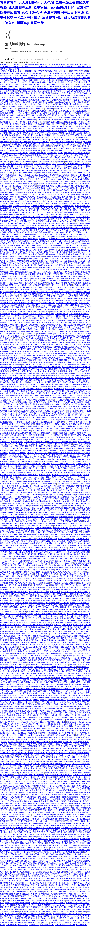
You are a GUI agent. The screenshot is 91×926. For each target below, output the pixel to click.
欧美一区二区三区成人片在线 (49, 532)
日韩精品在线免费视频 (11, 678)
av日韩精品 (31, 267)
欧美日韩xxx (43, 239)
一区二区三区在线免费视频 (22, 552)
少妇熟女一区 (24, 914)
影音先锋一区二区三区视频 (25, 916)
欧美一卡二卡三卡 (81, 86)
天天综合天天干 (82, 214)
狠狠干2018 (37, 281)
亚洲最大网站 (62, 578)
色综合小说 (82, 709)
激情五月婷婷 (69, 115)
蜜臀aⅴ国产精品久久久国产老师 (21, 854)
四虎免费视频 (68, 830)
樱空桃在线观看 (22, 382)
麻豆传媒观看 (43, 596)
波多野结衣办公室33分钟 (31, 501)
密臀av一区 (61, 556)
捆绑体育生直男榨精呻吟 (12, 764)
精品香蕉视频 (77, 492)
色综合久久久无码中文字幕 (18, 71)
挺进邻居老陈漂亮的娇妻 (26, 184)
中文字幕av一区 (27, 345)
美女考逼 (61, 84)
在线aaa (20, 115)
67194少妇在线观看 (72, 305)
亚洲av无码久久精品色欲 (65, 490)
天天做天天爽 (75, 759)
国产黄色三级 (67, 263)
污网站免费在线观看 (18, 439)
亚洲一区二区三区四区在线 (53, 259)
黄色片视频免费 (20, 556)
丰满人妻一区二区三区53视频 (21, 281)
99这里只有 (49, 411)
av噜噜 (13, 331)
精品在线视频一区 (58, 748)
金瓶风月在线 (41, 111)
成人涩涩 (59, 98)
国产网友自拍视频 (49, 484)
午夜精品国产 (5, 386)
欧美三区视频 (66, 148)
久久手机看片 (22, 276)
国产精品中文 (78, 508)
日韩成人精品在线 (77, 576)
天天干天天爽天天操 (28, 539)
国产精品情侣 (10, 748)
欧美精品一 (56, 704)
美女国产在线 (56, 197)
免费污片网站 (8, 775)
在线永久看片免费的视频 (68, 784)
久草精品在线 (8, 371)
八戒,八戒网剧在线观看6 (24, 492)
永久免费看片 (65, 230)
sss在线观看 (49, 870)
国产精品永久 (71, 294)
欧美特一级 (46, 219)
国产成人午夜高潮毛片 (54, 318)
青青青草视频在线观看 (82, 563)
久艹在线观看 (47, 446)
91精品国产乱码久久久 (11, 605)
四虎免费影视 (10, 428)
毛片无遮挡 (61, 872)
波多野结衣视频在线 (37, 706)
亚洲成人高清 (24, 600)
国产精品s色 (61, 618)
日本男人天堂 (28, 550)
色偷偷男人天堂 (21, 450)
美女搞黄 (87, 300)
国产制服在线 (63, 338)
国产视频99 (55, 874)
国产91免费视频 (45, 398)
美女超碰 (14, 572)
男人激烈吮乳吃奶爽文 (74, 91)
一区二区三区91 (53, 589)
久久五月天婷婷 (79, 323)
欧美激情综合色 (37, 673)
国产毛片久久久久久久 (42, 455)
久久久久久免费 (53, 662)
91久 (2, 395)
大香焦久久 (21, 664)
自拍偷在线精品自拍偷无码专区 (20, 720)
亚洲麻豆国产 (37, 263)
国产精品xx (73, 709)
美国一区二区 (6, 596)
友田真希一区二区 (78, 254)
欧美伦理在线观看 (73, 135)
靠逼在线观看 (44, 636)
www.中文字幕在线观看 (80, 157)
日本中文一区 (47, 435)
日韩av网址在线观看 (14, 236)
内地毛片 (82, 834)
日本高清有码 (79, 395)
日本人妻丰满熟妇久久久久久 (50, 155)
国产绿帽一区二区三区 (42, 770)
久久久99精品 (81, 188)
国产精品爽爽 (40, 492)
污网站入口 (72, 128)
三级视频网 (40, 731)
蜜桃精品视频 (62, 523)
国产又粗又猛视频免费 (61, 607)
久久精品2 (75, 638)
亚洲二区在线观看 (11, 647)
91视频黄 (78, 684)
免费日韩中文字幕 (33, 179)
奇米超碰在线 (59, 331)
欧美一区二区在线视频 (48, 565)
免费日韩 (60, 161)
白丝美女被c (21, 715)
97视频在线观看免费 (77, 499)
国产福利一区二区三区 (53, 166)
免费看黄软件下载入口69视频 (22, 161)
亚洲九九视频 (76, 519)
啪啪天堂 (6, 514)
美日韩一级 (17, 364)
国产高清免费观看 (71, 825)
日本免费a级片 (60, 342)
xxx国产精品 (21, 170)
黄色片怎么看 (73, 219)
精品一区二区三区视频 (40, 795)
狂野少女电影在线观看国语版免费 (38, 95)
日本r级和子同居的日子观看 (43, 351)
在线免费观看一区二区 (48, 473)
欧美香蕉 (29, 137)
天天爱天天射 (61, 905)
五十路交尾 (52, 334)
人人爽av (16, 300)
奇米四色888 (63, 600)
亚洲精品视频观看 (13, 806)
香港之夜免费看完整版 (70, 797)
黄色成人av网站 (44, 225)
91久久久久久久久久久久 (42, 371)
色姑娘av (79, 872)
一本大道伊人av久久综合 (67, 442)
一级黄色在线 (16, 400)
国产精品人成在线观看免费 (10, 303)
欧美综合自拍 (44, 148)
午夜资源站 (71, 711)
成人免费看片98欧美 (75, 398)
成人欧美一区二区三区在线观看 (13, 470)
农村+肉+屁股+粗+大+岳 (55, 221)
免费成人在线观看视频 (14, 684)
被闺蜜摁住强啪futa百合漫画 (13, 259)
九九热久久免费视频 (36, 168)
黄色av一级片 (85, 411)
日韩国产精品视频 (26, 808)
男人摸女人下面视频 (73, 404)
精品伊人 (22, 389)
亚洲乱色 (73, 210)
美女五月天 (26, 364)
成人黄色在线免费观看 (62, 117)
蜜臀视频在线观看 (55, 495)
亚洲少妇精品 (64, 715)
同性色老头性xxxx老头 (55, 380)
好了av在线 (24, 629)
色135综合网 (13, 84)
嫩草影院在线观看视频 (58, 362)
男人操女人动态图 (34, 748)
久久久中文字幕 (16, 534)
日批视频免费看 (9, 532)
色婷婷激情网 (70, 120)
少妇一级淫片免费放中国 (19, 446)
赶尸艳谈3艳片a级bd (29, 336)
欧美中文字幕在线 (58, 195)
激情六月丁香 (8, 338)
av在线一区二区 (50, 892)
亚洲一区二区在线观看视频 (44, 93)
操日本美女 (53, 898)
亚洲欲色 (64, 832)
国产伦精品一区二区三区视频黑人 (20, 349)
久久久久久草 (55, 634)
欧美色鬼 (48, 914)
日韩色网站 (83, 259)
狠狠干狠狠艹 (28, 395)
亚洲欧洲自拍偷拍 (11, 627)
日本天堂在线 (20, 521)
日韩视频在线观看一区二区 (23, 554)
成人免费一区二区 (39, 682)
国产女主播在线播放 (63, 428)
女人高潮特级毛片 (19, 841)
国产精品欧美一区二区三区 (22, 576)
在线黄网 (39, 598)
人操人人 (40, 382)
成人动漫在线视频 (66, 534)
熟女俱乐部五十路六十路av (35, 686)
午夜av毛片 (40, 256)
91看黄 (30, 614)
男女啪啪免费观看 (44, 704)
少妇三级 (69, 75)
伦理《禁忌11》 (39, 250)
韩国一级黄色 (42, 334)
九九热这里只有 (32, 131)
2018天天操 (57, 830)
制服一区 (9, 356)
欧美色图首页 (35, 572)
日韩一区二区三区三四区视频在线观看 (43, 71)
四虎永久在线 (52, 111)
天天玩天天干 (83, 667)
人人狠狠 (60, 806)
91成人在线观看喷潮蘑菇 (36, 285)
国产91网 (60, 278)
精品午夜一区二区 (26, 607)
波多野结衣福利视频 (83, 406)
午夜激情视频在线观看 (54, 693)
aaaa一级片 (58, 506)
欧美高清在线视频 (52, 775)
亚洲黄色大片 (27, 775)
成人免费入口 (21, 611)
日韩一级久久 (8, 629)
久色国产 (83, 219)
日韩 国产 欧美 (6, 230)
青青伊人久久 (82, 479)
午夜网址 (17, 338)
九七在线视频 (21, 384)
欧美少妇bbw (55, 142)
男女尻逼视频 (34, 369)
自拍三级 (3, 413)
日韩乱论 (84, 678)
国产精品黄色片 (16, 102)
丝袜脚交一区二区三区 (60, 210)
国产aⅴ (58, 570)
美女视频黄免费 (63, 281)
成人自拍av (25, 722)
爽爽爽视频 (49, 168)
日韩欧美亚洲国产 (78, 230)
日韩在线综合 (22, 270)
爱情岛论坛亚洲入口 (10, 296)
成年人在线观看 (46, 157)
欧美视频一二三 (14, 342)
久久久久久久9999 (79, 503)
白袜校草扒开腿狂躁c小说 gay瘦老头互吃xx (65, 512)
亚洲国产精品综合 (52, 230)
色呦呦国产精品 (72, 541)
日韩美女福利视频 (58, 640)
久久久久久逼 (56, 201)
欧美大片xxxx (12, 528)
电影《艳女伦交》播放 (16, 95)
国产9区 (45, 254)
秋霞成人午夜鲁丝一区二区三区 (63, 464)
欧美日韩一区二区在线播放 (39, 620)
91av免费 (52, 254)
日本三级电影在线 (82, 859)
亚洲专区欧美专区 (68, 647)
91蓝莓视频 (47, 543)
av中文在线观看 (32, 386)
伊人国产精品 (66, 678)
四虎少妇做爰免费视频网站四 (73, 486)
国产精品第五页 (79, 484)
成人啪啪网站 (24, 109)
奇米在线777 (67, 307)
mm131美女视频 (81, 245)
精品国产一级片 (30, 115)
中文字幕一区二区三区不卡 (21, 486)
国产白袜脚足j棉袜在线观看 (61, 508)
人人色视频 (48, 265)
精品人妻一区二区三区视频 (42, 212)
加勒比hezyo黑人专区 (56, 305)
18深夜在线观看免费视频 (56, 550)
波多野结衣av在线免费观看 (68, 296)
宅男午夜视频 (71, 320)
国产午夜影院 (35, 219)
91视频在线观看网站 (46, 561)
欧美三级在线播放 (56, 448)
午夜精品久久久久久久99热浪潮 (69, 78)
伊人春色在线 (42, 307)
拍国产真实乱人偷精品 (8, 845)
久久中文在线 (39, 834)
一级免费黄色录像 (29, 208)
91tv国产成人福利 (68, 733)
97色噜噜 (31, 598)
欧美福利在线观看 (29, 126)
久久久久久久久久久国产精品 (16, 318)
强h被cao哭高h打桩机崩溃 (47, 887)
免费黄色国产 (65, 190)
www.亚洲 (40, 792)
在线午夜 (55, 479)
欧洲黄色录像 (32, 415)
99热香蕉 (65, 737)
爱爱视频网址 (75, 270)
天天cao (34, 887)
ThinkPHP (8, 59)
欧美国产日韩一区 (37, 109)
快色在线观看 (42, 779)
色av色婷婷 (22, 845)
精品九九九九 (64, 71)
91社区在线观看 (41, 86)
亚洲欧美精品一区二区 (71, 488)
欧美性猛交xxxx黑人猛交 (69, 80)
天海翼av (6, 201)
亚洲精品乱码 (24, 889)
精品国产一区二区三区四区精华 (46, 854)
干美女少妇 (48, 616)
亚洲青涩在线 (48, 252)
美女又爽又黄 (86, 334)
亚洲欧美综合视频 (54, 669)
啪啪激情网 (56, 678)
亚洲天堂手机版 (50, 726)
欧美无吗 (49, 682)
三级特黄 (80, 402)
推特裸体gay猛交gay (38, 722)
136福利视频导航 (54, 420)
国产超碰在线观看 (47, 777)
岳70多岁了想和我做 (8, 334)
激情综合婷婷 (82, 137)
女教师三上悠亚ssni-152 (43, 607)
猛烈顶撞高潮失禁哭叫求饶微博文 (55, 106)
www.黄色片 (45, 803)
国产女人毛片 (67, 133)
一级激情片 (29, 790)
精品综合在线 (13, 836)
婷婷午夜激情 (27, 667)
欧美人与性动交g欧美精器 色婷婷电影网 (65, 896)
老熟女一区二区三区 (62, 109)
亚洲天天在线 (51, 556)
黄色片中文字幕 (70, 318)
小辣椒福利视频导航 (8, 192)
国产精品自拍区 (69, 217)
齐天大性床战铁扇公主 (11, 345)
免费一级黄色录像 (75, 208)
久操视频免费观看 (20, 475)
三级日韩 (74, 466)
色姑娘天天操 (40, 724)
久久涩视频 (24, 649)
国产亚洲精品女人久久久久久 (42, 206)
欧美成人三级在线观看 (42, 808)
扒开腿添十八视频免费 (73, 124)
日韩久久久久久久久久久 (46, 208)
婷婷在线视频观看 (7, 583)
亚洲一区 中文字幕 (56, 347)
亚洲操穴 (34, 532)
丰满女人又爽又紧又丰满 (78, 106)
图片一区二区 (49, 631)
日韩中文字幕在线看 (19, 239)
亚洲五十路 (46, 464)
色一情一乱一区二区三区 (27, 98)
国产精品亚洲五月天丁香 (74, 453)
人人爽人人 (13, 159)
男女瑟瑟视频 (15, 245)
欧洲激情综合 (8, 292)
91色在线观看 (81, 477)
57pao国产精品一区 (28, 323)
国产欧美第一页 (79, 898)
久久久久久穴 (79, 470)
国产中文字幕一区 (43, 201)
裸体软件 (87, 345)
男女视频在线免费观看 (72, 660)
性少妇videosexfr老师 (14, 545)
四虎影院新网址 (73, 411)
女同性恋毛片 (77, 73)
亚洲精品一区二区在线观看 (55, 135)
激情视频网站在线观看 (36, 318)
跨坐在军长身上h (65, 775)
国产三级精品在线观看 (82, 133)
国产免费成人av (76, 536)
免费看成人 (74, 603)
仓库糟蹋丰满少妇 (83, 455)
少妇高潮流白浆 (79, 922)
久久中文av (37, 720)
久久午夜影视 (12, 89)
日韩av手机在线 (75, 781)
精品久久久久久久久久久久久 (34, 353)
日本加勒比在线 (12, 477)
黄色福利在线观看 (34, 464)
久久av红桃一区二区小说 (63, 554)
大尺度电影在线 (45, 113)
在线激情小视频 (15, 744)
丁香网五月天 (42, 470)
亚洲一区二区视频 (26, 847)
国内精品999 (43, 415)
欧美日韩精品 (41, 417)
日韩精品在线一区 (57, 803)
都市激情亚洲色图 (58, 770)
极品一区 (3, 722)
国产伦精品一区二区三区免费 (53, 124)
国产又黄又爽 (76, 587)
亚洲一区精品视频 (78, 102)
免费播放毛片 (25, 570)
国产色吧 (3, 131)
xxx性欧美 (44, 856)
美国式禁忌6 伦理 (81, 713)
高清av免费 (27, 543)
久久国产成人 (44, 634)
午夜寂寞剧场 (81, 221)
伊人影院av (29, 834)
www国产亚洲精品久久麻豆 (23, 133)
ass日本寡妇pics (19, 422)
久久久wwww (52, 126)
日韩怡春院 (40, 556)
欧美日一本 (86, 276)
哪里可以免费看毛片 (8, 384)
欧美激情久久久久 (47, 545)
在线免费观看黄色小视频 (36, 122)
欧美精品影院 (10, 120)
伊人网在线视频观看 (29, 797)
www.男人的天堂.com (78, 349)
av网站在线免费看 (29, 186)
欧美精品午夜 (72, 316)
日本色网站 (57, 364)
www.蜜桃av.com (83, 128)
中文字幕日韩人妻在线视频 (81, 808)
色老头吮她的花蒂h (38, 278)
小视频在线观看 (31, 225)
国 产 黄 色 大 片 (75, 664)
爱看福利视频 (8, 640)
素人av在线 (71, 735)
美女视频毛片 (22, 82)
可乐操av (65, 309)
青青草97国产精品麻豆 (60, 475)
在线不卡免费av (59, 720)
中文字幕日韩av (75, 894)
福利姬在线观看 (64, 497)
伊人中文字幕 (76, 150)
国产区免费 (72, 479)
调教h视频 (63, 854)
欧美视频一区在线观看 (23, 784)
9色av (54, 164)
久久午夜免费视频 (51, 261)
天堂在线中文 (67, 155)
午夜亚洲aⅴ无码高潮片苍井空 (72, 457)
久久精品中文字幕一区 (21, 206)
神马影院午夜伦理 (83, 217)
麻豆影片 (9, 852)
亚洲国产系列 (66, 73)
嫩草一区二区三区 (37, 75)
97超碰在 (63, 283)
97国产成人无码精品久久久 (63, 159)
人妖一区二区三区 (20, 367)
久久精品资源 (32, 669)
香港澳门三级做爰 (18, 420)
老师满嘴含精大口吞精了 (57, 700)
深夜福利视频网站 (63, 270)
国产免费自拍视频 (13, 431)
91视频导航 (84, 669)
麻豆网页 (16, 508)
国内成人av (4, 150)
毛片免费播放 (60, 329)
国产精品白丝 (83, 197)
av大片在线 (33, 358)
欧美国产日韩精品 (38, 298)
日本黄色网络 (40, 662)
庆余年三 (47, 128)
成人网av (3, 71)
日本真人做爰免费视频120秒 (66, 93)
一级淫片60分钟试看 (76, 433)
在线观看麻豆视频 (21, 272)
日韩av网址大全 (83, 320)
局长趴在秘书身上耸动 (55, 356)
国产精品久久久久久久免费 (28, 197)
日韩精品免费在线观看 (62, 157)
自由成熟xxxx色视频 (73, 195)
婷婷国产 (68, 806)
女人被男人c (45, 179)
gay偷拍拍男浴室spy (65, 658)
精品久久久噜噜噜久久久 (49, 325)
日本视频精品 (43, 241)
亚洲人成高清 (22, 651)
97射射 (17, 629)
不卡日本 (58, 168)
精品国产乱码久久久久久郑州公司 (13, 415)
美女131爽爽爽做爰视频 (25, 424)
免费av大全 (9, 592)
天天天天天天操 (33, 214)
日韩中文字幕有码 (70, 358)
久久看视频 (27, 691)
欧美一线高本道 (76, 497)
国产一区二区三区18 (66, 713)
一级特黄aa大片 (22, 210)
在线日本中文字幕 (57, 620)
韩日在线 (26, 298)
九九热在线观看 (23, 411)
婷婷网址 (15, 810)
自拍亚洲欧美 (48, 525)
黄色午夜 (27, 823)
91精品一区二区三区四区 (33, 265)
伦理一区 (11, 219)
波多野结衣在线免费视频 (72, 267)
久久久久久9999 (17, 148)
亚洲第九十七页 (82, 232)
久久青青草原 (13, 896)
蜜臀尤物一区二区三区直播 (63, 543)
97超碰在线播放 (48, 150)
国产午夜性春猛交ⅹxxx (47, 675)
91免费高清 (16, 157)
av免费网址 (10, 530)
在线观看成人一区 (23, 219)
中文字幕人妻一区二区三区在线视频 (27, 547)
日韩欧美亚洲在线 (70, 113)
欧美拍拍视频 (50, 468)
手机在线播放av (54, 647)
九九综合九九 (57, 481)
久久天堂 (78, 347)
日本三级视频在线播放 (16, 305)
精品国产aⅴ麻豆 (35, 583)
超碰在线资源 (21, 634)
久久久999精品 (69, 406)
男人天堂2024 (44, 311)
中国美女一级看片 (38, 711)
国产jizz (47, 642)
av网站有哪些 (58, 212)
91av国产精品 (33, 622)
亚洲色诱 (70, 614)
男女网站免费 (40, 338)
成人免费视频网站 (80, 307)
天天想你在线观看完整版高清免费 (36, 832)
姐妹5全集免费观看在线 (20, 892)
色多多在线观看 (20, 662)
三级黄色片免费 (17, 221)
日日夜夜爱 (34, 508)
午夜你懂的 (17, 230)
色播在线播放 (11, 115)
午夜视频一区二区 (28, 195)
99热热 (79, 900)
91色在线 (36, 545)
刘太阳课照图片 (65, 431)
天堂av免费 (14, 168)
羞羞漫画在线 (55, 146)
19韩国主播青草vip (54, 724)
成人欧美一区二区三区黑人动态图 (74, 146)
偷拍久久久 (14, 525)
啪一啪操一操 (42, 292)
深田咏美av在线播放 (42, 424)
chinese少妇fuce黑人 (7, 139)
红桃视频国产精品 (78, 607)
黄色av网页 (47, 598)
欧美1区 (4, 742)
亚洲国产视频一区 (58, 91)
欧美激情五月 (57, 113)
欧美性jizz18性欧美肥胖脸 (19, 261)
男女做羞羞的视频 (42, 217)
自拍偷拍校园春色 (80, 409)
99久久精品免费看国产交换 (32, 128)
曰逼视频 (51, 375)
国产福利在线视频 (19, 561)
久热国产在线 (10, 611)
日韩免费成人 (57, 272)
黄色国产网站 (6, 552)
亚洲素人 (26, 881)
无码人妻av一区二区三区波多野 (38, 393)
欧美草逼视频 (52, 442)
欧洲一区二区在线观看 (24, 753)
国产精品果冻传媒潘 (58, 311)
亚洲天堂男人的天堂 (22, 340)
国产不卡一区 (51, 861)
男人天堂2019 (5, 442)
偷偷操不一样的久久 (36, 166)
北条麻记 (11, 223)
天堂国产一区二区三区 (32, 922)
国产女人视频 (53, 232)
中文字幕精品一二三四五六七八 (63, 245)
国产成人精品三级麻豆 (78, 111)
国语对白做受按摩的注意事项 (32, 274)
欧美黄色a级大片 (32, 422)
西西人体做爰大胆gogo (70, 801)
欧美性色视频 (60, 320)
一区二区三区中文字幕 (37, 490)
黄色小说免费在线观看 (33, 525)
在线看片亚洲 (76, 177)
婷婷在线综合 (55, 148)
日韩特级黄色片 (56, 217)
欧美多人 (68, 139)
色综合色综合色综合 (81, 298)
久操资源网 (47, 192)
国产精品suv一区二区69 (15, 225)
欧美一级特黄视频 (10, 567)
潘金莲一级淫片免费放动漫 (52, 327)
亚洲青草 (22, 731)
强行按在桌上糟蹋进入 (26, 563)
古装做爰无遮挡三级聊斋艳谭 (64, 265)
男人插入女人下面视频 (47, 144)
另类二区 (74, 175)
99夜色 (75, 413)
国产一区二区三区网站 (61, 192)
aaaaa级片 (76, 444)
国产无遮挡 (24, 810)
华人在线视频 (38, 784)
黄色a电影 (26, 102)
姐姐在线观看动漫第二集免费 (45, 161)
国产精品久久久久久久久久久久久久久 (36, 236)
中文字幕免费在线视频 (8, 155)
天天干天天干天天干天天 (80, 351)
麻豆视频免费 (55, 797)
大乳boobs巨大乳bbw (71, 327)
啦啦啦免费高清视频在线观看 (54, 761)
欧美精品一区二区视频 (17, 453)
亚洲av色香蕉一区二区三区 (63, 378)
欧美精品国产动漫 (13, 658)
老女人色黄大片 (16, 609)
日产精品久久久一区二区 (67, 717)
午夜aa (56, 256)
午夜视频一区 (57, 402)
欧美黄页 (31, 232)
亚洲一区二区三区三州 (79, 525)
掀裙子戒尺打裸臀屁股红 (71, 367)
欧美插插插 (4, 373)
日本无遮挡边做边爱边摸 (55, 459)
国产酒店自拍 (8, 188)
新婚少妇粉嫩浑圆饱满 (37, 153)
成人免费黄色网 (52, 753)
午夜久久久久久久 (53, 629)
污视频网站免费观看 (12, 803)
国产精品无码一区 (13, 254)
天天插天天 (11, 413)
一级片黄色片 (37, 585)
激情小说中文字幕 (58, 594)
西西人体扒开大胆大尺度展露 (79, 468)
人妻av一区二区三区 (67, 232)
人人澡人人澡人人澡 (15, 93)
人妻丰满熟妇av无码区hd (22, 689)
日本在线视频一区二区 (33, 259)
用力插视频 (67, 98)
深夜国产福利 (63, 750)
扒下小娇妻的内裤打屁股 (36, 170)
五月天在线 (27, 545)
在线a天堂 (85, 724)
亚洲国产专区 (44, 697)
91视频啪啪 (65, 177)
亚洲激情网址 (51, 731)
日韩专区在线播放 (72, 567)
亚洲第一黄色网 (35, 446)
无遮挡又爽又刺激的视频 (31, 863)
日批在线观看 (71, 722)
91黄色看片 (41, 126)
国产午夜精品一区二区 (54, 181)
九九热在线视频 (22, 241)
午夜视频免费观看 (15, 801)
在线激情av (4, 159)
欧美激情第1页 (76, 424)
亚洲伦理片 (14, 481)
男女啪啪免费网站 (69, 214)
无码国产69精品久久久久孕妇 (46, 605)
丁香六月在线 (25, 263)
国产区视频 (4, 589)
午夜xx (19, 175)
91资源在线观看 (78, 874)
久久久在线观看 (6, 554)
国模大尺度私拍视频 (43, 481)
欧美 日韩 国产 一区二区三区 (62, 907)
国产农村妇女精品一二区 (64, 819)
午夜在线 (16, 585)
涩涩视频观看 (16, 814)
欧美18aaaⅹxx (8, 406)
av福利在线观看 (75, 682)
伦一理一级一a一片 (42, 195)
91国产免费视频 (79, 693)
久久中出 (17, 406)
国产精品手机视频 (75, 437)
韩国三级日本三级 (26, 402)
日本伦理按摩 (86, 135)
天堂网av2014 (34, 82)
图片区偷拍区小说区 (36, 517)
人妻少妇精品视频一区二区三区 (33, 316)
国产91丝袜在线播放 (82, 179)
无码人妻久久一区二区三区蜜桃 (15, 311)
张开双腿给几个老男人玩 (17, 695)
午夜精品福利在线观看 (13, 126)
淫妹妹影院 (69, 161)
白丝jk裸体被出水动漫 (34, 252)
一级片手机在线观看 (32, 856)
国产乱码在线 (51, 581)
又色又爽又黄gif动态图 (31, 764)
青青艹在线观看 (50, 806)
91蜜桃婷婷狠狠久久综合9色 (60, 503)
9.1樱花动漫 (35, 819)
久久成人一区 (32, 311)
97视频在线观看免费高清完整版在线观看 (26, 850)
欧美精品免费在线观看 (70, 252)
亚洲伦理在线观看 (79, 98)
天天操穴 (9, 190)
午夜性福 (19, 203)
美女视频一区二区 (57, 757)
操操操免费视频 (43, 186)
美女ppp (78, 724)
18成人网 (25, 874)
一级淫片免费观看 (83, 720)
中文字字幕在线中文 (77, 104)
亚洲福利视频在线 (11, 914)
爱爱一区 (57, 737)
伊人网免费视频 (81, 514)
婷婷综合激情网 (36, 600)
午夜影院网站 (26, 484)
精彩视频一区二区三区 (69, 170)
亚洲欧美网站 (43, 336)
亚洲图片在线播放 (65, 753)
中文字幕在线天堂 (74, 89)
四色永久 (6, 439)
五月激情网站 (47, 572)
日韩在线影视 (44, 715)
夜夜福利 (26, 466)
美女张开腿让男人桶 (17, 124)
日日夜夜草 (73, 598)
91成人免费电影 (6, 78)
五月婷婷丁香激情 (37, 261)
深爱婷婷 (30, 453)
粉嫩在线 (26, 278)
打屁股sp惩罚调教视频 (36, 523)
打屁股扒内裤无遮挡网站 (30, 803)
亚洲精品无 (25, 508)
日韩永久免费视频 (33, 830)
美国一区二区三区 (75, 362)
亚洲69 (8, 157)
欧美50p (69, 609)
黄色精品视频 (55, 367)
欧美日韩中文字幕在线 (65, 289)
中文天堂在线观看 (73, 552)
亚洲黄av (48, 137)
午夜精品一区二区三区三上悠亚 (64, 137)
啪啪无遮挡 (61, 144)
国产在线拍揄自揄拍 (72, 611)
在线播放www (34, 925)
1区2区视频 (56, 371)
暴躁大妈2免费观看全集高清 (61, 916)
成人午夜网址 (50, 523)
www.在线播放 (25, 300)
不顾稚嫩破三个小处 (24, 812)
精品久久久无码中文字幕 (15, 252)
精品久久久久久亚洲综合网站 (60, 521)
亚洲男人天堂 (82, 201)
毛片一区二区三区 (24, 106)
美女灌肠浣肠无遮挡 (80, 139)
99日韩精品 (67, 481)
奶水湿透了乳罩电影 (63, 519)
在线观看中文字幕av (33, 124)
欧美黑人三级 (64, 111)
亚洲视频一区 (60, 552)
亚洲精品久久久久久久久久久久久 (62, 559)
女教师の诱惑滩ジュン (36, 181)
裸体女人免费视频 (73, 384)
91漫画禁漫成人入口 (48, 300)
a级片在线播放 (84, 371)
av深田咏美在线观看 (77, 248)
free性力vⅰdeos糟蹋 (49, 281)
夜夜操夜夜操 (85, 296)
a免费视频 (54, 248)
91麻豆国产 (67, 561)
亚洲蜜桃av (20, 830)
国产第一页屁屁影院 (71, 184)
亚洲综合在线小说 (60, 276)
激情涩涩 (56, 695)
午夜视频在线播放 (22, 506)
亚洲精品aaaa (5, 409)
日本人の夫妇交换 (47, 918)
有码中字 (77, 532)
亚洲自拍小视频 (21, 166)
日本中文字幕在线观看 (11, 484)
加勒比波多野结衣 (23, 616)
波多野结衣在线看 (54, 223)
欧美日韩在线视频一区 (40, 567)
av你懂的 (16, 263)
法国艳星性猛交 (20, 828)
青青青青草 (31, 439)
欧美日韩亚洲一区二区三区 (59, 239)
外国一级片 (12, 563)
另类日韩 (86, 281)
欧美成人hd (24, 678)
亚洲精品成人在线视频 (16, 131)
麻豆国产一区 (22, 517)
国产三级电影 (57, 786)
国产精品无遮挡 (58, 120)
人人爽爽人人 (45, 530)
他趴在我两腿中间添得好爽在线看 (54, 547)
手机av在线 (30, 86)
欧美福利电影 (32, 561)
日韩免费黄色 (46, 272)
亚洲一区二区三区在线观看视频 (56, 499)
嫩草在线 (29, 420)
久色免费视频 (65, 122)
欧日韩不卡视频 (80, 658)
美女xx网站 (84, 327)
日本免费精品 (8, 468)
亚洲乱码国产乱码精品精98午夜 (26, 190)
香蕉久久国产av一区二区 (44, 331)
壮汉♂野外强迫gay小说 (80, 190)
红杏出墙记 (48, 117)
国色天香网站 (13, 402)
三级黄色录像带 (82, 464)
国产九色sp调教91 (42, 243)
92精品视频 (62, 131)
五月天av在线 (15, 770)
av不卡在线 (37, 406)
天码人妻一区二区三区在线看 (40, 210)
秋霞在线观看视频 (59, 398)
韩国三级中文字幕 (75, 353)
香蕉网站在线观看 (47, 82)
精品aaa (45, 495)
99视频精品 (31, 450)
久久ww (6, 766)
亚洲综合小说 (82, 592)
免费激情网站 (17, 278)
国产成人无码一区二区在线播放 (34, 356)
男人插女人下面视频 (43, 488)
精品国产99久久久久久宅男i (55, 823)
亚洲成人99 (75, 122)
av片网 (64, 219)
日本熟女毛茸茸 (32, 80)
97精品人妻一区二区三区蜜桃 (19, 289)
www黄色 (21, 393)
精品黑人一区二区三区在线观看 (62, 186)
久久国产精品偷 (51, 84)
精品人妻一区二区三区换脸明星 (46, 203)
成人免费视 (84, 812)
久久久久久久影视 (28, 245)
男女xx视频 (62, 89)
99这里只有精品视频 (65, 298)
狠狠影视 (76, 828)
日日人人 (78, 243)
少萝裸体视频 (23, 750)
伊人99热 (50, 437)
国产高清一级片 (64, 587)
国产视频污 (45, 146)
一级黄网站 (16, 596)
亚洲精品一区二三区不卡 (30, 777)
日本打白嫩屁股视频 (65, 473)
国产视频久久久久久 (22, 104)
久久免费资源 (70, 287)
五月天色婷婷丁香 (69, 364)
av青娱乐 (25, 230)
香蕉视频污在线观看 (38, 188)
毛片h (68, 424)
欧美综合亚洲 (78, 173)
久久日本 (65, 223)
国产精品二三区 (12, 91)
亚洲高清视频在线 (38, 104)
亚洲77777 (26, 596)
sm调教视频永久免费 (71, 530)
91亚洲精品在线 (66, 173)
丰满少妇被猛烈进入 (14, 164)
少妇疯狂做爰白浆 (21, 592)
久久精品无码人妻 (52, 603)
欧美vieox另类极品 (26, 84)
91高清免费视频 (17, 442)
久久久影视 (14, 109)
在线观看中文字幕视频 (60, 349)
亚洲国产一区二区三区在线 (29, 159)
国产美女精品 (22, 870)
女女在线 (82, 598)
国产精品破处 (63, 781)
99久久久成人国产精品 (39, 713)
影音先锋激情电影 (66, 517)
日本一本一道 (70, 221)
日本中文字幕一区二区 (24, 135)
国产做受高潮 (30, 283)
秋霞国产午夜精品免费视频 (31, 254)
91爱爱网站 (43, 386)
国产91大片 (81, 84)
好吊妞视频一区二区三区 (50, 684)
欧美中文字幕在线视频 (66, 243)
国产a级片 (70, 331)
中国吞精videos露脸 (80, 100)
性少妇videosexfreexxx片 (55, 817)
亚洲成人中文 (62, 208)
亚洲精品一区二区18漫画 (58, 241)
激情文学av (49, 75)
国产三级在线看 (10, 636)
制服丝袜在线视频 (31, 148)
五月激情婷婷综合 (52, 250)
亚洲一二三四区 (40, 345)
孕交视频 (6, 892)
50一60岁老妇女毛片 (15, 724)
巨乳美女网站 (78, 671)
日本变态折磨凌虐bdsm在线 (21, 594)
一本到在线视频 (48, 287)
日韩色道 (36, 486)
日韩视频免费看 (16, 863)
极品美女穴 (85, 552)
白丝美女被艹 (41, 283)
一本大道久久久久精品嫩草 (44, 878)
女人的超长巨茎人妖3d (72, 786)
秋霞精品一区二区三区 (42, 907)
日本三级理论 (59, 340)
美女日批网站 (5, 889)
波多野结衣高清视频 (80, 768)
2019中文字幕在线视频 (38, 437)
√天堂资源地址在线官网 (61, 808)
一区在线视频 (17, 832)
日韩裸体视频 (81, 620)
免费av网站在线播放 (36, 309)
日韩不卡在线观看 (24, 294)
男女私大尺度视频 (69, 843)
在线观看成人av (60, 411)
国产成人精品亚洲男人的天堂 (36, 305)
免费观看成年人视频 (60, 528)
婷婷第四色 (70, 777)
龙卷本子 (33, 678)
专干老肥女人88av (82, 695)
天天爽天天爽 (5, 217)
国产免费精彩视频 (74, 236)
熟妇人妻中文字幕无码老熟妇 (69, 565)
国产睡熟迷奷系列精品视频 (47, 89)
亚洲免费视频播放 (77, 375)
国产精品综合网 (16, 117)
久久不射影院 (59, 82)
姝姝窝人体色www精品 (74, 748)
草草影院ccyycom (60, 501)
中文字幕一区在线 (48, 303)
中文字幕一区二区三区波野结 (25, 292)
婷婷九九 (17, 356)
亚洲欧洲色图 (62, 892)
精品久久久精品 (50, 360)
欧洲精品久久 (11, 464)
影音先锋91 (61, 164)
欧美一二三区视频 (71, 259)
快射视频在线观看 (77, 203)
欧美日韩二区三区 (8, 786)
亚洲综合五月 (10, 444)
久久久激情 (49, 466)
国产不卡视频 (42, 323)
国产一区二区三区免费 (80, 431)
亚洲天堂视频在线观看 (79, 272)
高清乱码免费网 (81, 159)
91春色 (7, 395)
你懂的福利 (20, 761)
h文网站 (52, 98)
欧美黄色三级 (81, 656)
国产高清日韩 (84, 380)
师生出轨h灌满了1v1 (63, 764)
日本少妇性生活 (11, 270)
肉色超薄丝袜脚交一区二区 (67, 850)
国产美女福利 (36, 495)
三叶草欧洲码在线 (46, 413)
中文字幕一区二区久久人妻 (27, 739)
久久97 (60, 153)
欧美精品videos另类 (23, 192)
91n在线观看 (24, 437)
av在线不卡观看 (84, 717)
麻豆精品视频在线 (39, 691)
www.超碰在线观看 (59, 622)
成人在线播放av (67, 417)
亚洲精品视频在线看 (58, 384)
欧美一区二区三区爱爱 (40, 142)
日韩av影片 (56, 486)
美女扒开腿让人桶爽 (8, 135)
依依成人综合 (60, 735)
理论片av (84, 122)
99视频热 (27, 78)
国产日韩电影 (79, 155)
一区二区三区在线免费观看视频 (13, 137)
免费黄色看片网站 (68, 634)
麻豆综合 (69, 909)
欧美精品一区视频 (57, 567)
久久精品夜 (20, 792)
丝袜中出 (58, 252)
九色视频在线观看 (74, 700)
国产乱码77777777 (54, 285)
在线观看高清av (41, 232)
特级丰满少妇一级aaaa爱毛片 (11, 353)
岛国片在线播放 (76, 750)
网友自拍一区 (37, 192)
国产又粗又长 (56, 219)
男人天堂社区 (5, 420)
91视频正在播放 (38, 823)
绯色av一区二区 (54, 779)
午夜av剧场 (49, 109)
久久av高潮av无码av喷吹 (61, 102)
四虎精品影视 (13, 656)
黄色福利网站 (65, 256)
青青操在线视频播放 (14, 75)
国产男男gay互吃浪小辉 (13, 691)
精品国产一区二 (84, 583)
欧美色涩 (6, 362)
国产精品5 (67, 369)
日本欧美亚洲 (10, 111)
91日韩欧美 (48, 673)
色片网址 (64, 695)
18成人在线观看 (44, 91)
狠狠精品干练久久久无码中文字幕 (22, 256)
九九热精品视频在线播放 (33, 360)
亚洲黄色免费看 (48, 400)
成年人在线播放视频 (57, 336)
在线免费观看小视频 (22, 188)
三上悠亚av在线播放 (35, 828)
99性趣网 (60, 861)
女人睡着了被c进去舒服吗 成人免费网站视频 (69, 95)
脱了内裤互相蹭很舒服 (34, 761)
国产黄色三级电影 (21, 100)
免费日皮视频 (64, 248)
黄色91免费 (26, 142)
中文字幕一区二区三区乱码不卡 (27, 113)
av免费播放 (67, 651)
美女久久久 (12, 870)
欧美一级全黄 (18, 78)
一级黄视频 (12, 82)
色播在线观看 (32, 239)
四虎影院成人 (55, 563)
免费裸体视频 (27, 371)
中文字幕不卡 (63, 574)
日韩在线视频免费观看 (42, 164)
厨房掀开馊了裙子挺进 (78, 71)
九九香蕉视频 (34, 100)
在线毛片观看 (69, 347)
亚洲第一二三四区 (43, 245)
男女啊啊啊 (26, 638)
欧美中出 (54, 715)
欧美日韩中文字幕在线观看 (39, 592)
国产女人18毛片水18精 (64, 631)
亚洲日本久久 (57, 100)
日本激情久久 (52, 153)
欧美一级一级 (71, 82)
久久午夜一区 (75, 109)
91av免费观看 (73, 360)
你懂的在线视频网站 (8, 512)
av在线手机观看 (71, 706)
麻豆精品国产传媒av (43, 177)
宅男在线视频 (70, 757)
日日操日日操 (62, 360)
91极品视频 (21, 464)
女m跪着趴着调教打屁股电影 (14, 320)
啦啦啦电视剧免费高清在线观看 (12, 697)
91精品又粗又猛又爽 (53, 133)
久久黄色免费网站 (72, 642)
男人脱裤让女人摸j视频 (81, 148)
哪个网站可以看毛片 (33, 514)
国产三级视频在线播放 (28, 234)
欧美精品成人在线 (79, 704)
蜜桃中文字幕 (67, 285)
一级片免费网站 (73, 342)
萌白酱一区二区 (30, 334)
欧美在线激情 (32, 475)
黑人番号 (33, 230)
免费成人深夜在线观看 (76, 578)
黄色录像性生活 (69, 495)
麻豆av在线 (24, 645)
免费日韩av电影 (24, 287)
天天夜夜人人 (46, 100)
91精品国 (20, 417)
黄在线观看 (64, 603)
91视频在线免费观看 (81, 285)
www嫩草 (46, 585)
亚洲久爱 (61, 768)
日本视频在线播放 (10, 177)
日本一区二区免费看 (61, 881)
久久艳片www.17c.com (32, 442)
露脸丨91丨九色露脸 (42, 640)
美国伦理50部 (22, 369)
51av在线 (58, 267)
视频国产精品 (34, 146)
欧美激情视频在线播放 (74, 274)
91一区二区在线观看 (47, 270)
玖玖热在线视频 (66, 250)
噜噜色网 (84, 144)
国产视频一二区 (37, 616)
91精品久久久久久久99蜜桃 (16, 523)
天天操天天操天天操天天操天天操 (65, 728)
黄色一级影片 (11, 490)
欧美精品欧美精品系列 (81, 382)
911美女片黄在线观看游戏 (36, 223)
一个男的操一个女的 (32, 684)
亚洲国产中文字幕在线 (66, 539)
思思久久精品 (21, 214)
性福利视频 (79, 675)
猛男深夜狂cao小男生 (62, 525)
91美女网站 (76, 117)
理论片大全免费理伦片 (42, 349)
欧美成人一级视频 (37, 411)
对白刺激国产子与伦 (14, 128)
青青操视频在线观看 (18, 362)
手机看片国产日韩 (16, 876)
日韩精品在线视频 (81, 907)
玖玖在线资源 (57, 488)
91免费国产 (31, 373)
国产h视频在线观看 (31, 325)
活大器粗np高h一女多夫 (28, 91)
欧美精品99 (34, 911)
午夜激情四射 (59, 404)
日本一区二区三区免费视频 (25, 248)
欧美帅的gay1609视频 (83, 142)
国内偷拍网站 (27, 164)
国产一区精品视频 (44, 120)
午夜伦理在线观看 (50, 497)
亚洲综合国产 (5, 572)
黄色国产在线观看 (75, 435)
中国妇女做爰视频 (78, 192)
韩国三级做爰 (71, 84)
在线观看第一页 (40, 550)
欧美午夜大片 (20, 223)
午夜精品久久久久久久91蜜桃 (38, 362)
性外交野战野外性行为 (45, 267)
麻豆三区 (45, 583)
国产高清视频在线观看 (63, 373)
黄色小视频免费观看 (50, 587)
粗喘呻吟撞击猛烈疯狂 (65, 675)
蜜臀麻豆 (77, 830)
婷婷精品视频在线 (28, 217)
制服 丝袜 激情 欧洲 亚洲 (27, 737)
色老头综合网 (30, 470)
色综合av (32, 382)
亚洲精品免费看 (51, 750)
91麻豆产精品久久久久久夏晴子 (28, 139)
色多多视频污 (39, 772)
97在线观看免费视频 (20, 146)
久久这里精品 (51, 781)
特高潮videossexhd (43, 248)
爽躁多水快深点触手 (69, 371)
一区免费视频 (71, 594)
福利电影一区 (42, 375)
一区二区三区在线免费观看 (26, 120)
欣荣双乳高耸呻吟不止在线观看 (24, 788)
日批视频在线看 (56, 742)
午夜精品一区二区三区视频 (49, 80)
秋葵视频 (16, 878)
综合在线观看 (80, 629)
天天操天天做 (34, 759)
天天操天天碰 (13, 437)
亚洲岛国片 (30, 799)
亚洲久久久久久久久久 (61, 572)
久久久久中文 (82, 278)
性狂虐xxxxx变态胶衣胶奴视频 (62, 179)
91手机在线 (85, 384)
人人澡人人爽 (32, 634)
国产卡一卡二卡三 (24, 567)
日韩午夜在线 (18, 578)
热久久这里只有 (63, 863)
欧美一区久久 (52, 686)
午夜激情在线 (16, 142)
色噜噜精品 (41, 744)
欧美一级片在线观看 (45, 234)
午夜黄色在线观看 (28, 201)
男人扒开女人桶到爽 (60, 598)
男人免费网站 (21, 232)
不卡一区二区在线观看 (76, 892)
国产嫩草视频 (15, 625)
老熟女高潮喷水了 (30, 228)
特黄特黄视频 (53, 173)
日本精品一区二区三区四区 (34, 221)
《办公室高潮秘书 (42, 563)
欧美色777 (31, 662)
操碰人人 (57, 625)
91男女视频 (12, 276)
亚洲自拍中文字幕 (57, 139)
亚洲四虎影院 (44, 197)
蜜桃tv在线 (51, 490)
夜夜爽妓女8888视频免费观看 (59, 386)
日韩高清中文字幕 (69, 885)
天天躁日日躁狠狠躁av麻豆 (21, 843)
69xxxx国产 (31, 111)
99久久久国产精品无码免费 (51, 214)
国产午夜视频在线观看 (74, 300)
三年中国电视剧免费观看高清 (42, 340)
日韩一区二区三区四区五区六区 (70, 686)
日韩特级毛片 (34, 433)
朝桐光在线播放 (17, 265)
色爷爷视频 (12, 488)
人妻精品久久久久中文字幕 (72, 166)
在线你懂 (32, 645)
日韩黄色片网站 (62, 468)
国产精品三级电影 (41, 420)
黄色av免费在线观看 (59, 128)
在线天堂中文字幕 (13, 316)
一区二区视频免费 (46, 422)
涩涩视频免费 (31, 704)
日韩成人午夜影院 (66, 409)
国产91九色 (22, 746)
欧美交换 (53, 243)
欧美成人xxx (23, 168)
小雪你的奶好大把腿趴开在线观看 (59, 444)
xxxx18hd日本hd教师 (19, 122)
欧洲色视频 (10, 761)
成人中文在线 (37, 717)
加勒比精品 (86, 386)
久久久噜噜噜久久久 (37, 629)
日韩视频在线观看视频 (38, 680)
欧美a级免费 (26, 795)
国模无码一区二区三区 (55, 188)
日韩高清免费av (9, 702)
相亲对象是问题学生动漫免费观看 (50, 184)
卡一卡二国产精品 (74, 450)
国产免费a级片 (51, 298)
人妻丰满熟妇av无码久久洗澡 (78, 225)
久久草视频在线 (50, 289)
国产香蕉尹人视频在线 (34, 320)
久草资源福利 (43, 98)
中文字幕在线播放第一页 (79, 239)
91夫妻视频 (19, 900)
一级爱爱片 (70, 459)
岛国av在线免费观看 (67, 261)
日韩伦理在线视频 (47, 819)
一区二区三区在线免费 (26, 177)
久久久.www (16, 398)
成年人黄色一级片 (50, 658)
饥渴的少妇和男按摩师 (27, 89)
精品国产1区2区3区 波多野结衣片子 (60, 345)
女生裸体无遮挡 (16, 455)
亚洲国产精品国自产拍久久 (31, 150)
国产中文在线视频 (65, 382)
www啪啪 (6, 850)
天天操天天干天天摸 (78, 572)
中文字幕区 (11, 517)
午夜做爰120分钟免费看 (31, 157)
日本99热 (66, 272)
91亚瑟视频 (23, 347)
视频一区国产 (15, 201)
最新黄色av (7, 788)
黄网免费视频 (59, 389)
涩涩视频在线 (11, 867)
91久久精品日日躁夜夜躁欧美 (25, 173)
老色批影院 (68, 181)
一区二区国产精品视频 (53, 792)
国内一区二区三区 (50, 600)
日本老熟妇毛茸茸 (38, 903)
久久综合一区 (81, 389)
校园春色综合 (21, 181)
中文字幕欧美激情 (67, 142)
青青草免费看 (26, 585)
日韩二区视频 (27, 744)
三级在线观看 (48, 389)
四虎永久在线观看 (82, 153)
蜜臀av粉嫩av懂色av (80, 212)
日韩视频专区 (40, 133)
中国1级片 (33, 241)
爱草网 (46, 536)
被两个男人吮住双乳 (53, 801)
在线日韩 (9, 173)
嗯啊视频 (67, 448)
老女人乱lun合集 (7, 144)
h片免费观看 (84, 797)
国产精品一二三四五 (8, 181)
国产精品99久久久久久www (32, 117)
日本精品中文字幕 (57, 656)
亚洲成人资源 (67, 625)
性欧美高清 (74, 790)
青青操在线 (19, 786)
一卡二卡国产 (42, 173)
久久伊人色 (67, 742)
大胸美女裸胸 (20, 80)
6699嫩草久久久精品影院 (66, 126)
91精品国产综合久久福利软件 (37, 521)
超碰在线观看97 (46, 159)
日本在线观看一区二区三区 (44, 329)
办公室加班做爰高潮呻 (19, 433)
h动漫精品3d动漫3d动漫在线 (76, 865)
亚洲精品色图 (30, 404)
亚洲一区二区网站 (29, 742)
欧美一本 (65, 739)
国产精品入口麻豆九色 (62, 446)
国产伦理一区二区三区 (13, 186)
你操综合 (57, 206)
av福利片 (44, 457)
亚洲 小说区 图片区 (55, 323)
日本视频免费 (53, 175)
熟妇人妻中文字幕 (7, 861)
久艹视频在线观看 (18, 386)
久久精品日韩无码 (73, 144)
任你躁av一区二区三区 (21, 825)
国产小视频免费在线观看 (48, 131)
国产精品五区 (80, 161)
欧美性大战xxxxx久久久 (22, 212)
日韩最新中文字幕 (83, 448)
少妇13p (28, 503)
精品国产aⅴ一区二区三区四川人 (48, 73)
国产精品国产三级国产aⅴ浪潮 (67, 303)
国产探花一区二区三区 (11, 757)
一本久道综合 (70, 278)
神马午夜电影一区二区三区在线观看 (63, 583)
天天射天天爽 (18, 378)
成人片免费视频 (78, 428)
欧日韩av (19, 334)
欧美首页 (56, 845)
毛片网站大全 (74, 739)
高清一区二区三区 (7, 340)
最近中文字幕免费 (59, 541)
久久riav (72, 695)
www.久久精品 (29, 73)
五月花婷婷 (12, 417)
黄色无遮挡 (45, 139)
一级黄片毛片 (62, 709)
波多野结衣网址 (45, 475)
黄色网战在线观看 (34, 611)
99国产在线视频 (11, 435)
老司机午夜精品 (76, 281)
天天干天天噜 (81, 120)
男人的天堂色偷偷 (18, 514)
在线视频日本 (47, 378)
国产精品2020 (26, 406)
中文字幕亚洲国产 (55, 307)
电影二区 (58, 561)
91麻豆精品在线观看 (58, 225)
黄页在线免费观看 (34, 733)
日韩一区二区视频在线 (58, 450)
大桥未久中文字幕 (72, 380)
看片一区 (3, 219)
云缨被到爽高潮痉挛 (57, 514)
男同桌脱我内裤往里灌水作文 (57, 353)
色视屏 (59, 581)
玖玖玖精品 (40, 581)
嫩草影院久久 (38, 137)
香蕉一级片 (50, 104)
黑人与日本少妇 (45, 911)
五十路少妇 (31, 556)
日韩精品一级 (16, 726)
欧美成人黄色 (14, 150)
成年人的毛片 (47, 501)
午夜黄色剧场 (75, 680)
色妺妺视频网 (48, 320)
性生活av (3, 305)
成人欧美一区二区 (72, 426)
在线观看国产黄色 (55, 86)
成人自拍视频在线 (23, 532)
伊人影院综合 (42, 115)
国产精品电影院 (43, 450)
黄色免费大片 (20, 86)
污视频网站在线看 (30, 534)
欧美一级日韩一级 (39, 843)
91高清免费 (53, 415)
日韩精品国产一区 (10, 153)
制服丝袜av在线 (74, 673)
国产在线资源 (65, 492)
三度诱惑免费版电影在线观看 (77, 164)
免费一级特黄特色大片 (74, 292)
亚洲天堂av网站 (10, 106)
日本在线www (30, 417)
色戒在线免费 (43, 559)
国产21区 (33, 596)
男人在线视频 (37, 106)
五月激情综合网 (54, 417)
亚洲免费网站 (53, 409)
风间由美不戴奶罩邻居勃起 (41, 102)
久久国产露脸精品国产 (74, 770)
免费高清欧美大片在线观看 (14, 503)
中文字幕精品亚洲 (51, 296)
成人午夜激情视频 (47, 519)
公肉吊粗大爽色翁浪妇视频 (61, 199)
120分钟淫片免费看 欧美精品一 (23, 391)
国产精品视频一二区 (15, 325)
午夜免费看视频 (68, 206)
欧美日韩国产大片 (13, 243)
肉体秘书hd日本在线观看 (80, 446)
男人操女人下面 (22, 444)
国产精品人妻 (80, 261)
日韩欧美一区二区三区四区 (47, 702)
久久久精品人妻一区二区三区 (11, 228)
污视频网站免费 (27, 574)
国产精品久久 (39, 84)
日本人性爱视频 (82, 585)
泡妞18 (48, 391)
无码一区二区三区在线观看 (74, 814)
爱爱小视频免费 (61, 437)
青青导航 (31, 459)
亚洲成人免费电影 (47, 342)
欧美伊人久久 (76, 386)
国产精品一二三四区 (73, 640)
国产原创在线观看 (62, 104)
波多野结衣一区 (17, 73)
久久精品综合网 (30, 375)
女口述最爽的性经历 (81, 75)
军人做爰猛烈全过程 (56, 115)
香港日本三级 (59, 294)
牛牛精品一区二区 (25, 250)
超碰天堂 (35, 300)
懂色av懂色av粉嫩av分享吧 (48, 534)
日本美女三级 (59, 75)
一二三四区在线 (85, 784)
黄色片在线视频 (67, 532)
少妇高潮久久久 (71, 340)
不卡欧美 (70, 556)
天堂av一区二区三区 (69, 856)
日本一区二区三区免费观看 (80, 228)
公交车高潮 (28, 93)
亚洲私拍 (26, 75)
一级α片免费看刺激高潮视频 (66, 400)
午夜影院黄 (78, 345)
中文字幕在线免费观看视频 (28, 155)
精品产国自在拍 (80, 473)
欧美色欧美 (9, 907)
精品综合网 (67, 100)
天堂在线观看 (64, 175)
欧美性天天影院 (36, 506)
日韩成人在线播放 (37, 466)
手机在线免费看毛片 (82, 331)
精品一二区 (14, 329)
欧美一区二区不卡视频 (77, 528)
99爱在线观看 (34, 270)
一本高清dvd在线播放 (56, 292)
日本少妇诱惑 (5, 731)
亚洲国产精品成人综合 (9, 389)
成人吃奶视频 (11, 309)
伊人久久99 (80, 645)
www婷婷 (31, 735)
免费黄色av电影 (20, 559)
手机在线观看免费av (17, 307)
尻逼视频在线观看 (78, 256)
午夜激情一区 (27, 455)
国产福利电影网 (51, 382)
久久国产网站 (67, 86)
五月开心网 (19, 861)
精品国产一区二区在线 (71, 506)
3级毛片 (85, 283)
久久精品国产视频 (28, 243)
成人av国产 (47, 402)
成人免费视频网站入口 (9, 347)
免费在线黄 (67, 323)
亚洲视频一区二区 (17, 766)
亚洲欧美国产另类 (23, 428)
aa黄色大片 (49, 256)
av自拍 (41, 468)
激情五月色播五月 (11, 847)
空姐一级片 (61, 722)
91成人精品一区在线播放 (69, 589)
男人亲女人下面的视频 (63, 878)
